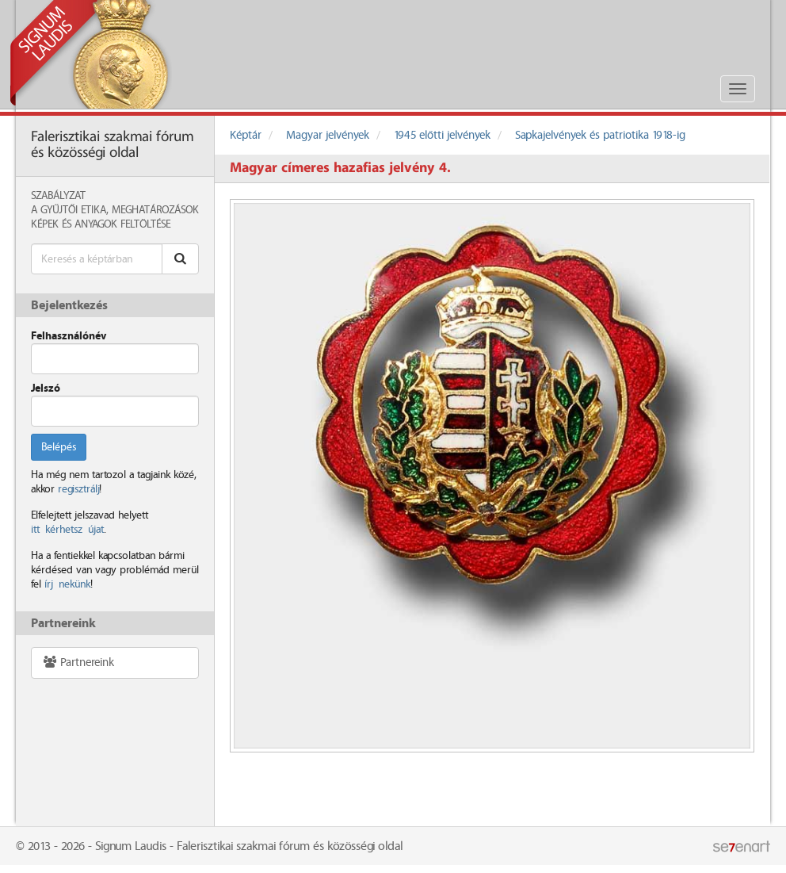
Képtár (245, 135)
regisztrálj (78, 489)
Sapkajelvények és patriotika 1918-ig (600, 135)
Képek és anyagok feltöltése (100, 224)
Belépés (58, 447)
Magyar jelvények (327, 135)
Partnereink (78, 662)
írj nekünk (67, 584)
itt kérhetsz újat (67, 529)
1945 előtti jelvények (442, 135)
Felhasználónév (68, 336)
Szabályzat (58, 196)
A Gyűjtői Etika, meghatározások (115, 210)
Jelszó (45, 388)
